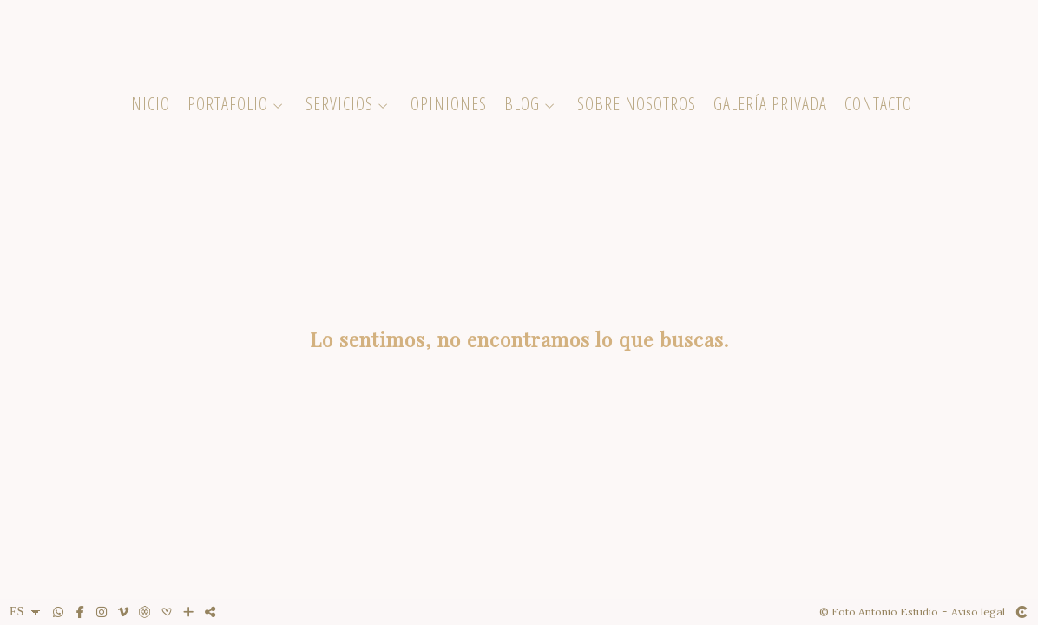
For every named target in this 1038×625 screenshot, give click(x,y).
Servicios (339, 104)
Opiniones (449, 104)
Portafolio (227, 104)
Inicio (148, 104)
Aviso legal (978, 611)
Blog (522, 104)
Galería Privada (770, 104)
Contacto (878, 104)
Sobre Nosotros (636, 104)
